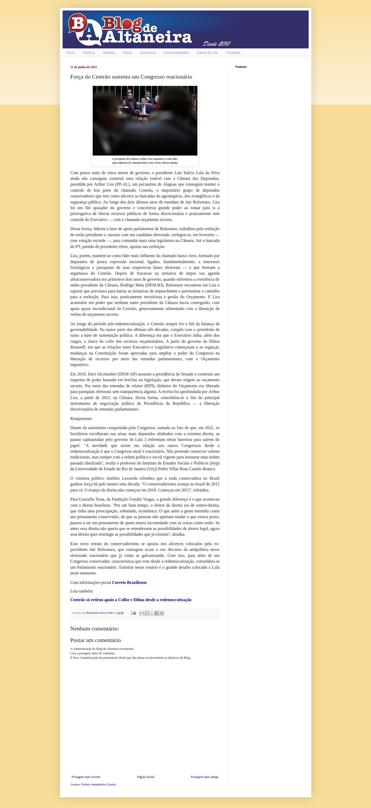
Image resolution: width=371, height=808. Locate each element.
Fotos (127, 53)
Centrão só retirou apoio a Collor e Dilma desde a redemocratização (131, 599)
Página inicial (145, 777)
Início (70, 53)
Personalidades (176, 53)
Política (89, 53)
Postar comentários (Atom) (99, 784)
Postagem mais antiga (204, 777)
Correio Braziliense (129, 582)
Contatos (233, 53)
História (109, 53)
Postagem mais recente (86, 777)
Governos (148, 53)
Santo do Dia (207, 53)
